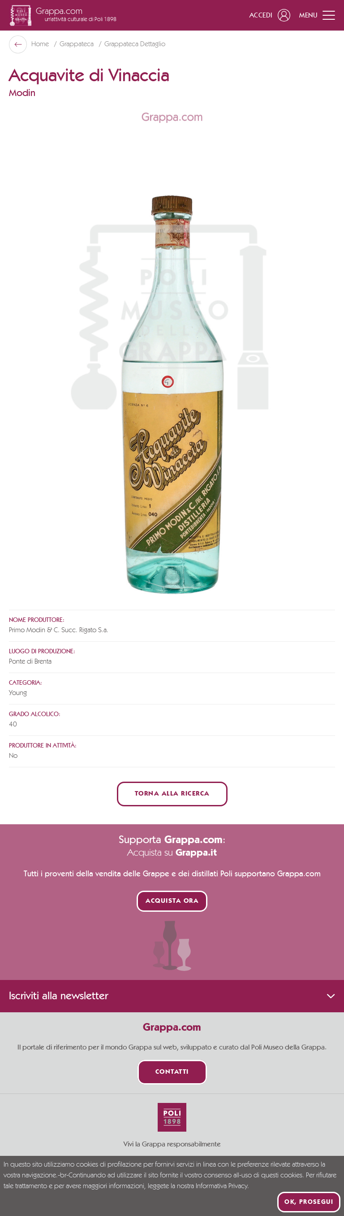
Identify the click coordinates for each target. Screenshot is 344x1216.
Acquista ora (172, 901)
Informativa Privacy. (222, 1186)
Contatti (172, 1072)
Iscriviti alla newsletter (172, 996)
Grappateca (77, 44)
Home (41, 44)
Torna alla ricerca (172, 794)
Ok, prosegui (308, 1202)
